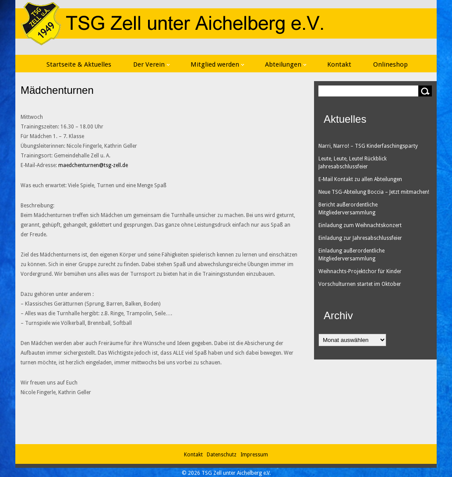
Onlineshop (390, 64)
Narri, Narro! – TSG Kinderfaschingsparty (368, 146)
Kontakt (339, 64)
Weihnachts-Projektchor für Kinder (360, 271)
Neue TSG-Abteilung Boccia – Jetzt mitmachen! (373, 192)
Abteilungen (285, 64)
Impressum (254, 455)
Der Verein (151, 64)
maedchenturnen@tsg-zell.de (93, 165)
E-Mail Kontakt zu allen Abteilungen (360, 179)
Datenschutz (223, 455)
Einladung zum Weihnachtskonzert (360, 225)
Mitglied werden (217, 64)
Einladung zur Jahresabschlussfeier (360, 238)
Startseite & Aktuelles (78, 64)
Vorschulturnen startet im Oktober (359, 284)
